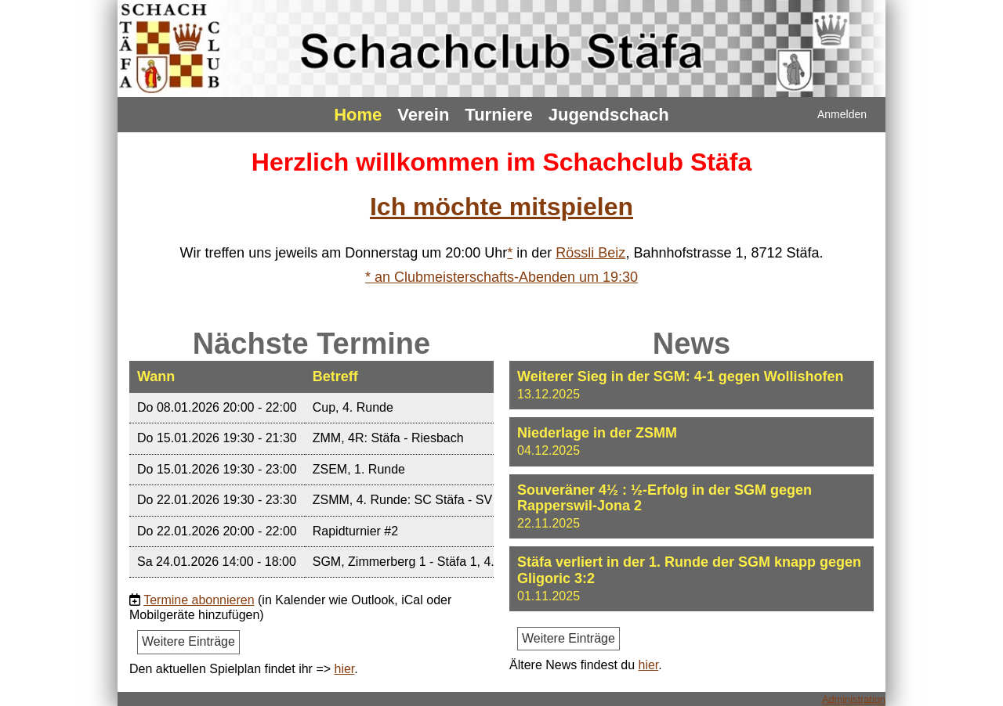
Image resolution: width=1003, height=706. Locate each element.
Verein (423, 114)
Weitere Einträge (188, 641)
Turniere (498, 114)
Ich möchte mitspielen (501, 207)
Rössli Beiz (590, 253)
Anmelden (842, 114)
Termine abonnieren (198, 600)
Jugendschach (609, 114)
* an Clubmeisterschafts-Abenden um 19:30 (501, 277)
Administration (853, 699)
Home (358, 114)
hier (345, 668)
